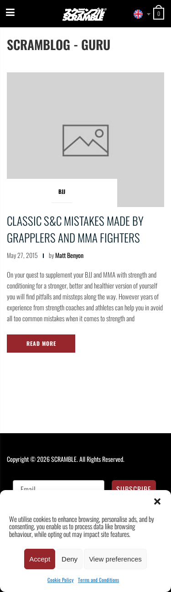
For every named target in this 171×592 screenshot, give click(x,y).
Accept (39, 559)
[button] (157, 501)
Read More (41, 343)
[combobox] (139, 14)
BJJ (61, 191)
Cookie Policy (60, 579)
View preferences (115, 559)
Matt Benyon (69, 255)
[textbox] (139, 14)
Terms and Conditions (98, 579)
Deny (70, 559)
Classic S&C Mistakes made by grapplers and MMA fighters (75, 229)
